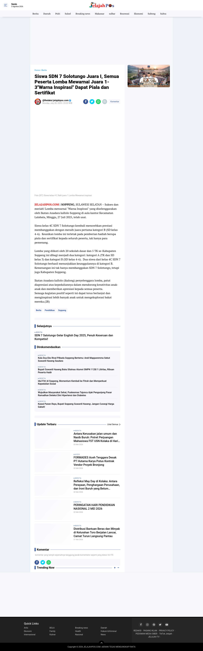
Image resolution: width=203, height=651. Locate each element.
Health (78, 631)
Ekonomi (138, 13)
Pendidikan (50, 310)
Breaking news (83, 13)
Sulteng (151, 13)
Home (37, 70)
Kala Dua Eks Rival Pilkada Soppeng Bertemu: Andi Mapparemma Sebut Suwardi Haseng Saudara (74, 359)
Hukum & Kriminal (109, 631)
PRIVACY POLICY (166, 630)
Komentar (114, 101)
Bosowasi (124, 13)
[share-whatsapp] (98, 101)
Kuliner (53, 634)
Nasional (79, 634)
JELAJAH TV (153, 637)
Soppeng (62, 310)
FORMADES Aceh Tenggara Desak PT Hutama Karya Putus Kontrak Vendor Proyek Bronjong (95, 461)
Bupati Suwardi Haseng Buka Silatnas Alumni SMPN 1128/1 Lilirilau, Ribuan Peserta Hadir (76, 371)
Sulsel (68, 13)
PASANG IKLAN (150, 630)
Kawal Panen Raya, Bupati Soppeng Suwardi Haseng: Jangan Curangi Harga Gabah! (76, 405)
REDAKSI (137, 630)
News (103, 634)
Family (52, 631)
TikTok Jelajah (165, 634)
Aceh (77, 454)
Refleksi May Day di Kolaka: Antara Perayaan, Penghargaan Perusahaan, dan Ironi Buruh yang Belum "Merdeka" (97, 485)
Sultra (163, 13)
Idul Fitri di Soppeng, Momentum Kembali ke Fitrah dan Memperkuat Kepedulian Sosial (72, 382)
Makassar (99, 13)
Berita (36, 13)
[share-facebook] (85, 101)
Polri (57, 13)
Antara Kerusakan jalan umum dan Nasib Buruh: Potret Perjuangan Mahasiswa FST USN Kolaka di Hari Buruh (96, 437)
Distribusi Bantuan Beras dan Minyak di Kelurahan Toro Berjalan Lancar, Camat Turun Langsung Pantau (97, 532)
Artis (26, 628)
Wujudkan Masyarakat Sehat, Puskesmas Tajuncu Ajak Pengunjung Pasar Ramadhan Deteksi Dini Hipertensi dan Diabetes (75, 394)
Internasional (29, 634)
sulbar (112, 13)
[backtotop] (101, 643)
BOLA (52, 628)
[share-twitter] (92, 101)
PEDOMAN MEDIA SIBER (146, 634)
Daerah (47, 13)
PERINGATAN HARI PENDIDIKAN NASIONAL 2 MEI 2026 (94, 506)
